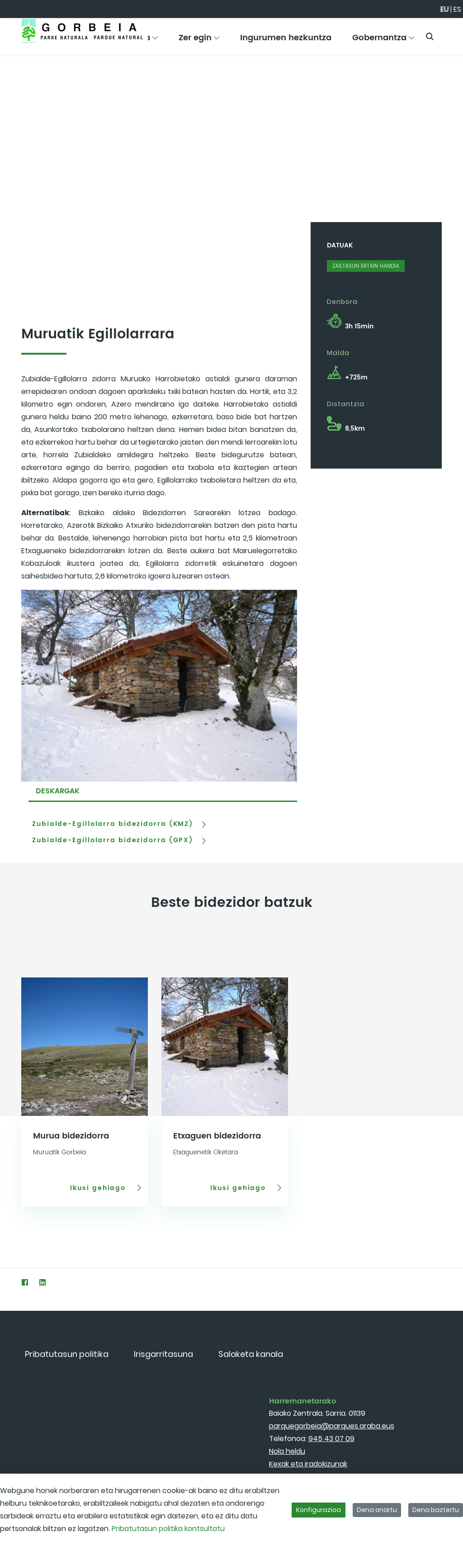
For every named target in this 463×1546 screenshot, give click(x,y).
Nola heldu (287, 1451)
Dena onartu (377, 1509)
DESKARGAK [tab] (58, 791)
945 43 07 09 (331, 1438)
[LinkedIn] (42, 1282)
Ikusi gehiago (99, 1188)
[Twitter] (7, 1282)
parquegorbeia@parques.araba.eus (331, 1426)
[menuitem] (199, 41)
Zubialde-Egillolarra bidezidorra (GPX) (112, 840)
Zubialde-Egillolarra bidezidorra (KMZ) (112, 824)
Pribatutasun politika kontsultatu (168, 1528)
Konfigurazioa (318, 1509)
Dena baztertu (435, 1509)
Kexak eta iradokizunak (308, 1464)
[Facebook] (25, 1282)
